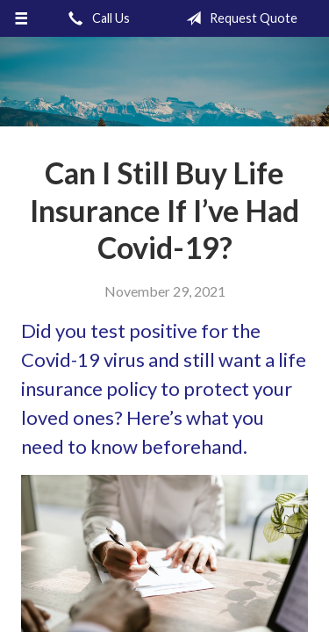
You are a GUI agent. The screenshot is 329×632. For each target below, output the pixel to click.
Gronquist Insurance (165, 81)
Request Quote (238, 18)
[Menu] (21, 18)
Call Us (95, 18)
